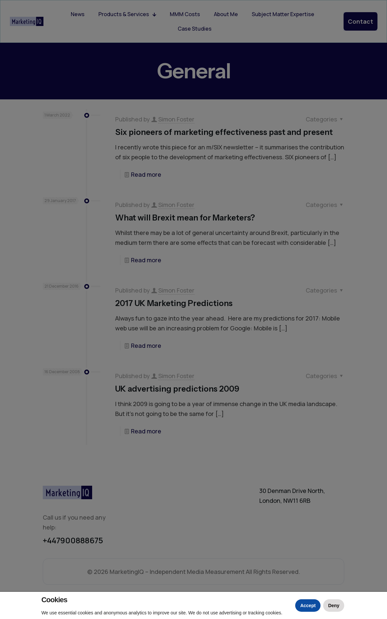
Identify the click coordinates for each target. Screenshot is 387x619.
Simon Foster (176, 119)
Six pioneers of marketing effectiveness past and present (224, 132)
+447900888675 (73, 540)
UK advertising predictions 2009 (177, 389)
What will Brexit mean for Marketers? (185, 217)
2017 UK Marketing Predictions (174, 303)
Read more (146, 174)
